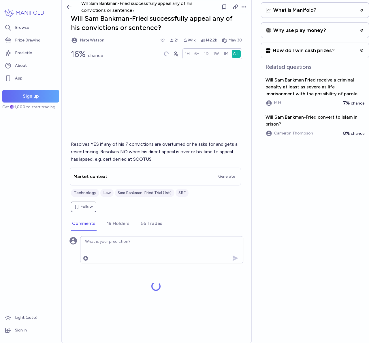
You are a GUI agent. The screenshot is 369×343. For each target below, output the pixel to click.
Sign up (31, 96)
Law (107, 192)
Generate (226, 176)
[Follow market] (224, 7)
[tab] (84, 224)
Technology (85, 192)
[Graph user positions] (175, 53)
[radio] (187, 54)
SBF (182, 192)
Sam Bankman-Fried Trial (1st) (145, 192)
